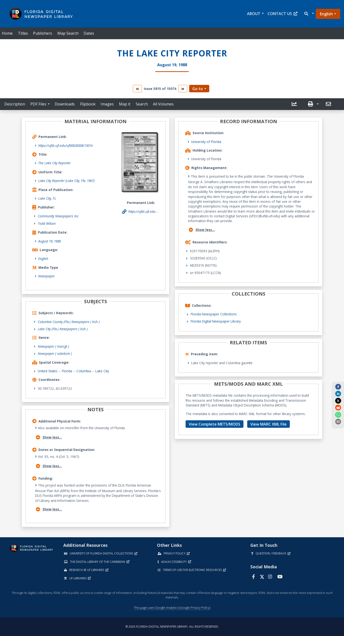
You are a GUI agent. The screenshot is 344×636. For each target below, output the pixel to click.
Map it (124, 104)
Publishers (42, 33)
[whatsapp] (338, 414)
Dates (89, 33)
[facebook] (338, 387)
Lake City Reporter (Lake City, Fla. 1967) (66, 180)
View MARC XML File (268, 424)
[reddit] (338, 407)
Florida (67, 371)
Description (14, 104)
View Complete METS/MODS (214, 424)
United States (48, 371)
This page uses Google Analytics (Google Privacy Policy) (172, 607)
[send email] (338, 421)
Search (142, 104)
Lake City (102, 371)
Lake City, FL (47, 198)
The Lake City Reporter (54, 163)
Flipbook (88, 104)
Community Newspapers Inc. (58, 216)
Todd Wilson (47, 223)
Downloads (65, 104)
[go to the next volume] (182, 88)
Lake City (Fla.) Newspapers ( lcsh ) (63, 329)
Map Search (68, 33)
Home (7, 33)
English (326, 13)
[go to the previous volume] (137, 88)
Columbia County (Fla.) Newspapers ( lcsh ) (69, 321)
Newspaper (46, 276)
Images (107, 104)
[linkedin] (338, 393)
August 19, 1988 (49, 241)
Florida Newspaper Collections (214, 314)
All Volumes (163, 104)
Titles (23, 33)
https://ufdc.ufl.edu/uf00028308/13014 (65, 145)
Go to (197, 88)
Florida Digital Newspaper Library (216, 321)
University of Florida (206, 141)
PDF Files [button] (38, 104)
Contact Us (282, 13)
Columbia (83, 371)
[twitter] (338, 400)
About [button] (253, 13)
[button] (309, 14)
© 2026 (172, 627)
